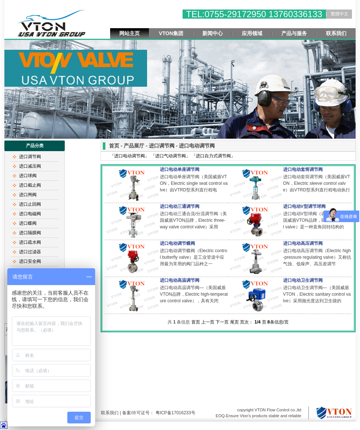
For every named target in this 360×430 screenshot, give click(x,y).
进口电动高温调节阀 (179, 280)
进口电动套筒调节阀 (303, 169)
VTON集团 (171, 33)
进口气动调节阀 (170, 155)
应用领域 (252, 33)
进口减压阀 (30, 166)
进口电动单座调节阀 (179, 169)
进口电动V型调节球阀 (304, 206)
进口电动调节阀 (129, 155)
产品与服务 (294, 33)
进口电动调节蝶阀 (177, 243)
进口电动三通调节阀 (179, 206)
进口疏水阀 (30, 242)
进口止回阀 (30, 204)
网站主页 (129, 33)
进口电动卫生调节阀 (303, 280)
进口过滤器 (30, 251)
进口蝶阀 (28, 223)
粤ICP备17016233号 (174, 412)
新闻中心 (212, 33)
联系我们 (336, 33)
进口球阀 (28, 175)
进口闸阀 (28, 194)
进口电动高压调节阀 (303, 243)
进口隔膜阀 (30, 232)
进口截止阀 (30, 185)
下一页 (222, 322)
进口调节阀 (30, 156)
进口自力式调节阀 (213, 155)
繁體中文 (339, 13)
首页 (195, 322)
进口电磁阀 (30, 213)
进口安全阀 (30, 261)
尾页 (234, 322)
